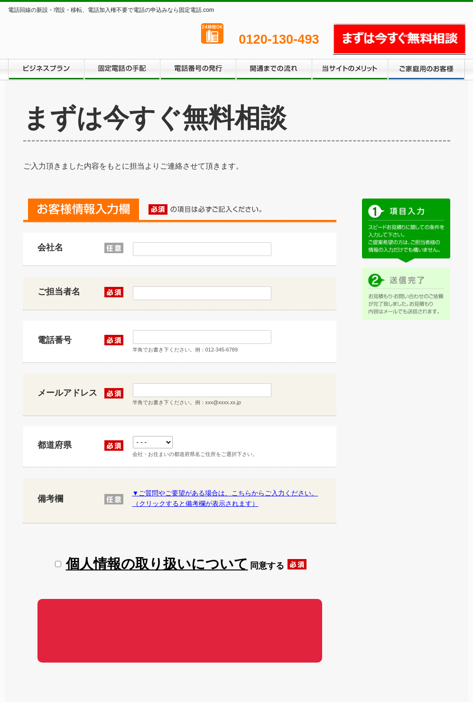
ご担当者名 (73, 292)
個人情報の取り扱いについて (157, 561)
